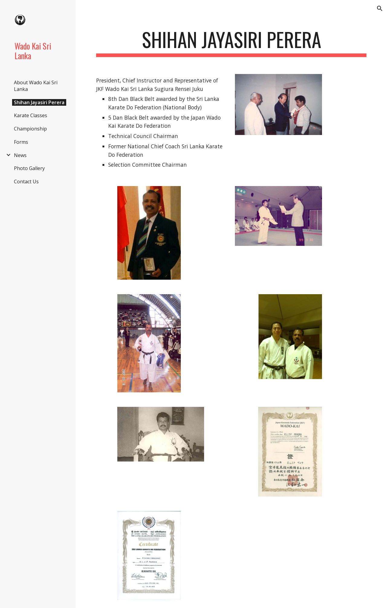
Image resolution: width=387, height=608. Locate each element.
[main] (231, 42)
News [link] (20, 155)
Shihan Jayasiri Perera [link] (39, 102)
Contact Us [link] (26, 181)
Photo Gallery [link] (29, 168)
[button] (379, 8)
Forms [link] (21, 142)
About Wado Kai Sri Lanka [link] (35, 85)
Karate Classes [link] (30, 115)
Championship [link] (30, 128)
